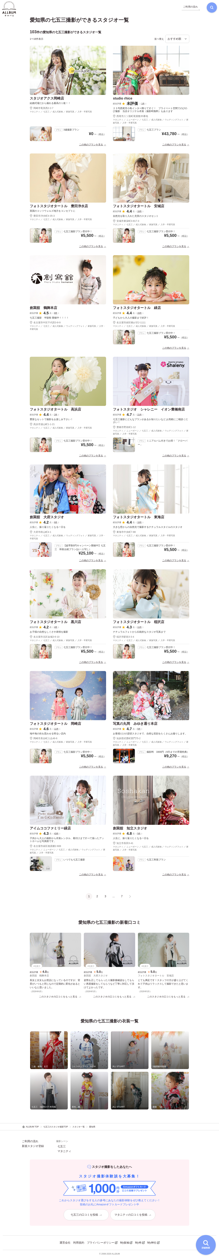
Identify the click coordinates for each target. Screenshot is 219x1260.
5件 (139, 731)
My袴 (139, 1245)
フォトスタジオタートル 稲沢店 (138, 624)
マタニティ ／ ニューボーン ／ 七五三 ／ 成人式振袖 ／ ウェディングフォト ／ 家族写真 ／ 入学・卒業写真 (150, 123)
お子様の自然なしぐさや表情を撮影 (49, 633)
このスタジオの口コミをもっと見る (60, 998)
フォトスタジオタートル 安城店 (138, 208)
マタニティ (64, 1153)
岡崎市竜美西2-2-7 (41, 110)
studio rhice (122, 100)
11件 (139, 629)
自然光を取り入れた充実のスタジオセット (135, 217)
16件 (139, 213)
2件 (55, 416)
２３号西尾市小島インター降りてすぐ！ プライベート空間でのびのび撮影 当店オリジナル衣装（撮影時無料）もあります (150, 112)
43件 (56, 835)
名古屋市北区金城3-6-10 (44, 638)
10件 (139, 524)
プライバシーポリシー (102, 1245)
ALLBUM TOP (30, 1129)
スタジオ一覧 (78, 1129)
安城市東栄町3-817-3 (126, 222)
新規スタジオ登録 (33, 1148)
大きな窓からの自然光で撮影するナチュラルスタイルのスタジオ (147, 529)
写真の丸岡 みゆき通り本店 (135, 725)
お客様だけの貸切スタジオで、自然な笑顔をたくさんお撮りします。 (150, 735)
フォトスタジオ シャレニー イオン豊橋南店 (149, 411)
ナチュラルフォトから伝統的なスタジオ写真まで (139, 633)
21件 (139, 416)
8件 (55, 315)
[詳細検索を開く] (206, 1245)
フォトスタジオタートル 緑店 (137, 310)
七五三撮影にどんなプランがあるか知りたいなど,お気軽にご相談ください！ (150, 423)
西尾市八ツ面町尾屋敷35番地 (130, 118)
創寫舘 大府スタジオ (47, 519)
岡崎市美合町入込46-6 (43, 740)
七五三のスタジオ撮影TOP (55, 1129)
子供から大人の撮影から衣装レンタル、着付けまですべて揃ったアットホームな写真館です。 (67, 842)
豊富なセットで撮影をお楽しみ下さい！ (51, 421)
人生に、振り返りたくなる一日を (48, 529)
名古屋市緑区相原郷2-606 (45, 848)
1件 (143, 105)
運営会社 (65, 1245)
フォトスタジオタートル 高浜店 (55, 411)
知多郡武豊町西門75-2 (126, 740)
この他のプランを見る (91, 146)
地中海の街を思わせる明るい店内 (48, 735)
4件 (55, 629)
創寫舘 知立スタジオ (130, 830)
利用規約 (78, 1245)
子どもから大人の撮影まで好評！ (131, 319)
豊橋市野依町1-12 (124, 429)
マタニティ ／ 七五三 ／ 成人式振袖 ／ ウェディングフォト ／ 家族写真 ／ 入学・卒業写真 (67, 329)
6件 (55, 524)
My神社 (153, 1245)
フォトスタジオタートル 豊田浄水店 (59, 208)
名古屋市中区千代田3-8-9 (45, 324)
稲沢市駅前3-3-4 (123, 638)
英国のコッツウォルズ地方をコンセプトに (52, 212)
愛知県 (92, 1129)
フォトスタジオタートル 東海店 (138, 519)
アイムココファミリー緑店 (50, 830)
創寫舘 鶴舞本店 (43, 310)
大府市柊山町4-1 (40, 533)
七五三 (61, 1148)
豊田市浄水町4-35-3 (42, 217)
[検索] (210, 8)
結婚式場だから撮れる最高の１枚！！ (50, 105)
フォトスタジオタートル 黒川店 (55, 624)
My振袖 (126, 1245)
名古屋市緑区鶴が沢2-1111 (129, 324)
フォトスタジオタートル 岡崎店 (55, 725)
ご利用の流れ (30, 1143)
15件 (139, 315)
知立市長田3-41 (123, 845)
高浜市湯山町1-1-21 (42, 426)
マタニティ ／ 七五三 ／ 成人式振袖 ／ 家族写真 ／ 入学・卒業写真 (61, 114)
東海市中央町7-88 (124, 533)
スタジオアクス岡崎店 (47, 100)
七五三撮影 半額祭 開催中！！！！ (49, 319)
